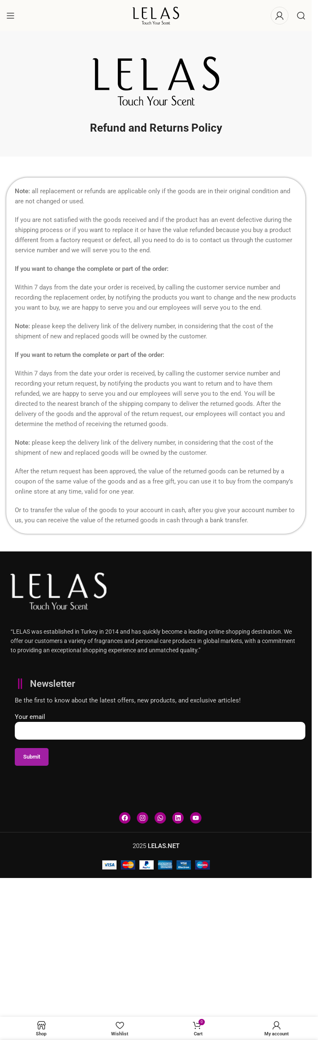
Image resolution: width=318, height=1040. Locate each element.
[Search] (301, 15)
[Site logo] (156, 15)
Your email (160, 723)
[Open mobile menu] (10, 15)
